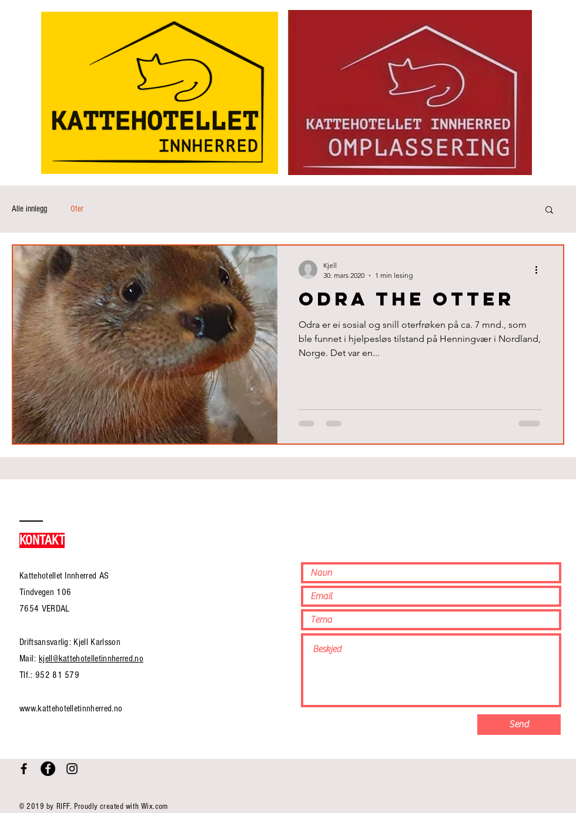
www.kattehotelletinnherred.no (70, 708)
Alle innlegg (29, 209)
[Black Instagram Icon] (72, 768)
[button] (549, 210)
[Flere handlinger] (540, 270)
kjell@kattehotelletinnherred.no (91, 658)
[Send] (519, 724)
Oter (77, 209)
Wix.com (154, 806)
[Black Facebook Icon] (23, 768)
